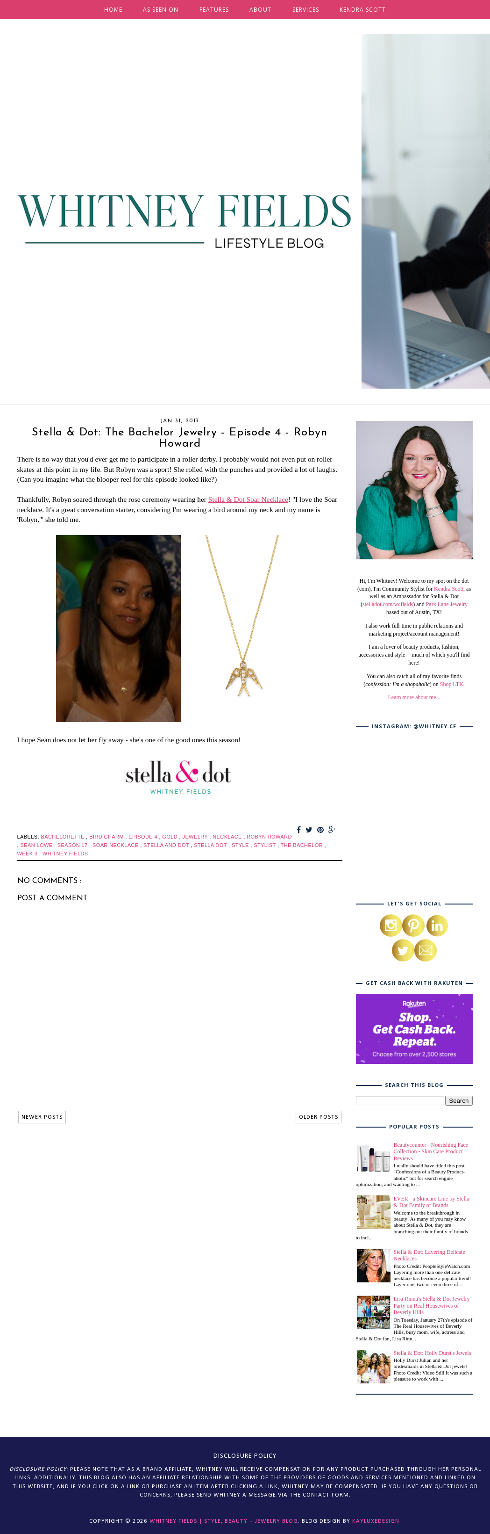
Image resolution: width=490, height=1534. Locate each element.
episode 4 (143, 836)
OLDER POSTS (318, 1117)
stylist (265, 845)
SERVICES (305, 10)
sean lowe (37, 845)
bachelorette (63, 836)
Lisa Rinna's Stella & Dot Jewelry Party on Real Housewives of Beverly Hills (432, 1305)
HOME (113, 10)
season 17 (73, 845)
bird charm (107, 836)
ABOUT (260, 10)
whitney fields (65, 853)
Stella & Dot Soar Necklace (248, 499)
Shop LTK (451, 684)
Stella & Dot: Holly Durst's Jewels (432, 1353)
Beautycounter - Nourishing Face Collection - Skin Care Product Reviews (431, 1152)
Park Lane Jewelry (447, 604)
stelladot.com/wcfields (387, 604)
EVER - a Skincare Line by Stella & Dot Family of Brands (431, 1201)
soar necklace (116, 845)
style (241, 845)
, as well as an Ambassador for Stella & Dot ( (416, 597)
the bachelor (303, 845)
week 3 (28, 853)
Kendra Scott (448, 589)
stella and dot (167, 845)
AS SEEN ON (160, 10)
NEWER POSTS (42, 1117)
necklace (228, 836)
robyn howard (269, 836)
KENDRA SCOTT (363, 10)
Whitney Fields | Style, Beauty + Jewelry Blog (223, 1521)
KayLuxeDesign (375, 1521)
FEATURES (214, 10)
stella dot (211, 845)
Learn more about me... (414, 697)
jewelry (195, 836)
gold (170, 836)
